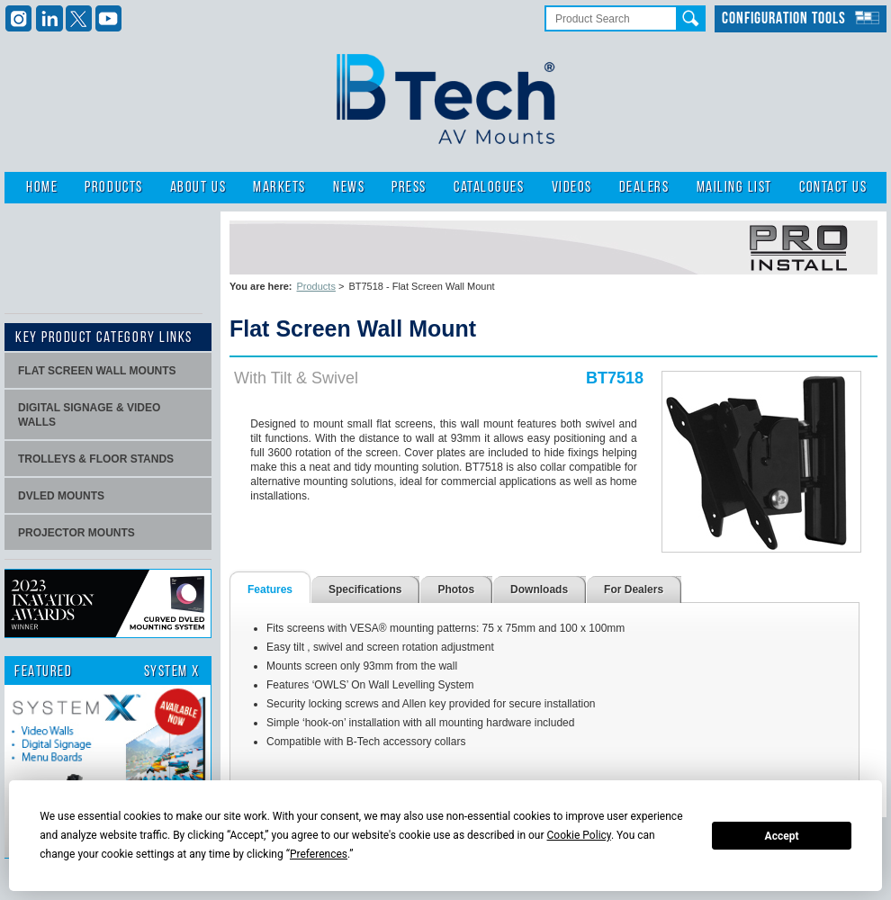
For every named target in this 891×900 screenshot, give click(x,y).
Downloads (539, 589)
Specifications (364, 589)
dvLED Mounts (61, 496)
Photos (455, 589)
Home (42, 187)
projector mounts (76, 532)
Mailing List (734, 187)
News (348, 187)
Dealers (644, 187)
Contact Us (833, 187)
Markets (279, 187)
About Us (198, 187)
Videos (572, 187)
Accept (782, 836)
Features (270, 589)
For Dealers (633, 589)
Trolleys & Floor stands (96, 459)
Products (113, 187)
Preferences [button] (318, 854)
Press (409, 187)
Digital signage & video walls (89, 414)
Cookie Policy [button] (579, 835)
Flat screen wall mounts (97, 370)
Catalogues (489, 187)
